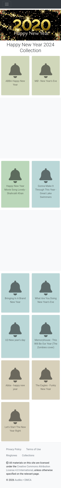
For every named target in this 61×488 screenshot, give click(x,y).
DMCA (27, 479)
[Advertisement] (30, 128)
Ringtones (11, 455)
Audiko (18, 479)
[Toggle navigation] (6, 4)
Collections (28, 455)
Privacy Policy (13, 449)
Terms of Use (33, 449)
